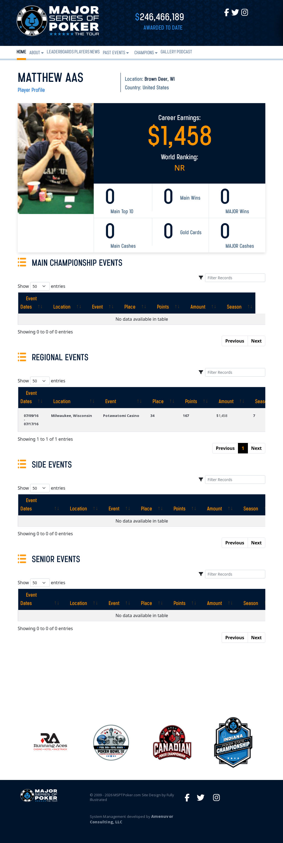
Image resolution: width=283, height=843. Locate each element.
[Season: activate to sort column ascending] (247, 303)
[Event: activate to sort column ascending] (110, 303)
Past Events (114, 53)
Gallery (168, 52)
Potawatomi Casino (121, 415)
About (34, 53)
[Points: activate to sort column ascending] (176, 303)
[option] (172, 742)
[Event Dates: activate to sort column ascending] (37, 303)
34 (152, 415)
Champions (144, 53)
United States (156, 88)
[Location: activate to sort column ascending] (75, 303)
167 (186, 415)
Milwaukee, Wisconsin (71, 415)
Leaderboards (60, 52)
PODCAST (184, 52)
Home (21, 52)
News (95, 52)
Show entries (41, 286)
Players (82, 52)
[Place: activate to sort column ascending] (143, 303)
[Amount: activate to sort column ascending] (211, 303)
